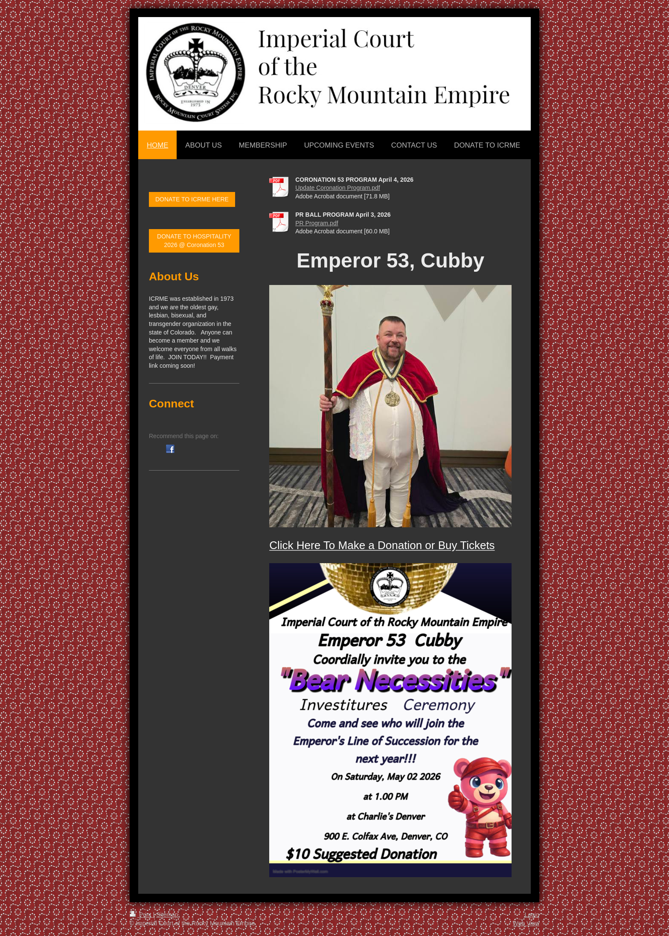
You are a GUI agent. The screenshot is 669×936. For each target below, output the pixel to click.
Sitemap (167, 914)
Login (532, 914)
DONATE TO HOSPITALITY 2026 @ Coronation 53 (194, 240)
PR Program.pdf (316, 223)
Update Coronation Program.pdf (337, 187)
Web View (525, 923)
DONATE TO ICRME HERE (192, 199)
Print (141, 914)
